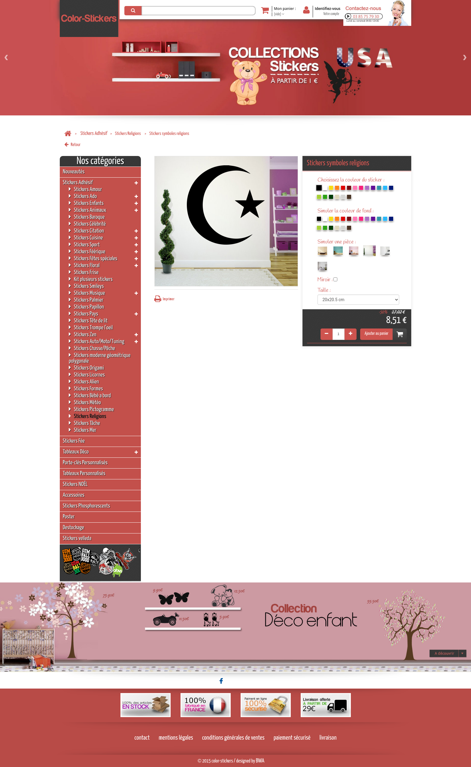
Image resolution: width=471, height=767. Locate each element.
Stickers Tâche (84, 423)
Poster (68, 517)
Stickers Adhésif (94, 133)
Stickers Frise (84, 272)
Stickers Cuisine (86, 237)
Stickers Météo (85, 402)
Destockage (73, 527)
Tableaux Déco (76, 452)
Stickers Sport (84, 244)
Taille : (325, 290)
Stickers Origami (86, 368)
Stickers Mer (82, 430)
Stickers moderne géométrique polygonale (99, 358)
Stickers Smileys (86, 286)
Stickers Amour (85, 189)
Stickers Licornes (87, 374)
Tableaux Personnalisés (84, 473)
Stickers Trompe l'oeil (91, 327)
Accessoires (73, 495)
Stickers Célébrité (87, 224)
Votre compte (331, 14)
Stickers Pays (83, 313)
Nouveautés (73, 172)
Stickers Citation (86, 231)
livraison (328, 738)
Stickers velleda (77, 538)
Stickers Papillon (86, 307)
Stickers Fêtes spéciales (93, 258)
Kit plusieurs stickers (91, 279)
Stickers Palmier (86, 300)
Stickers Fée (74, 441)
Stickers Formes (86, 388)
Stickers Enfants (86, 203)
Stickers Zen (82, 334)
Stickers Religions (128, 133)
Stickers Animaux (87, 210)
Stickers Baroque (87, 217)
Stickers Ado (83, 196)
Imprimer (164, 299)
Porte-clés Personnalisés (85, 463)
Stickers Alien (84, 381)
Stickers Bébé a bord (90, 395)
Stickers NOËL (75, 484)
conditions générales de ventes (233, 738)
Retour (72, 144)
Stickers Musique (87, 293)
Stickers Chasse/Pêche (92, 348)
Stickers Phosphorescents (86, 506)
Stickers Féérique (87, 251)
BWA (260, 761)
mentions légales (176, 738)
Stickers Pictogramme (91, 409)
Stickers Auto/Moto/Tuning (96, 341)
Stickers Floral (84, 265)
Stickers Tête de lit (88, 320)
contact (142, 738)
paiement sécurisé (292, 738)
